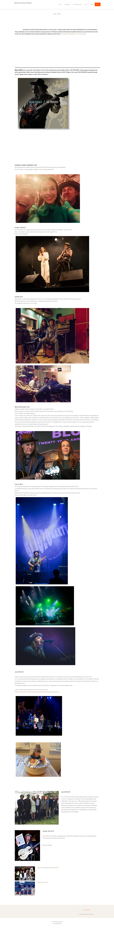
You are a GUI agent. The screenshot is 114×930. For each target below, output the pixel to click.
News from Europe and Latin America (48, 867)
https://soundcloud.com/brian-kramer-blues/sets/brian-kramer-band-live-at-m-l (37, 692)
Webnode (59, 923)
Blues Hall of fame (43, 882)
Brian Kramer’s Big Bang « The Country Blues (73, 34)
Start (54, 14)
